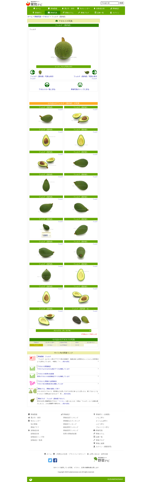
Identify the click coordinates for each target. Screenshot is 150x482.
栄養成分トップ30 (37, 437)
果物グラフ (35, 427)
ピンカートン (91, 342)
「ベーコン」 (62, 401)
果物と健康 (98, 443)
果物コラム (68, 13)
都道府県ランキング (70, 427)
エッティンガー (50, 342)
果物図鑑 (52, 8)
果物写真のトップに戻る (80, 89)
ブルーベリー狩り (102, 427)
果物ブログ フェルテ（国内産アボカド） (52, 398)
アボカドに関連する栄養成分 (47, 381)
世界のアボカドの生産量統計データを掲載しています (53, 376)
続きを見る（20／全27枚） (72, 330)
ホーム (37, 8)
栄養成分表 (99, 8)
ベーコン (49, 345)
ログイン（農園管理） (103, 446)
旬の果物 (34, 424)
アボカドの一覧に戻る (47, 89)
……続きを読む (65, 361)
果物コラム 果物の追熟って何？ (49, 389)
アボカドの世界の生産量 (46, 374)
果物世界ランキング (70, 430)
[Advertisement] (63, 97)
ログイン (114, 13)
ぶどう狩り (100, 424)
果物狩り (37, 13)
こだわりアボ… (63, 342)
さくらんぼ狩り (102, 421)
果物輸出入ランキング (71, 421)
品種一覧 (99, 13)
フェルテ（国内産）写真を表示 (41, 76)
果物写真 (52, 13)
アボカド (46, 17)
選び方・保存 (68, 8)
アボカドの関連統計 (44, 366)
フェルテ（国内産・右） (81, 309)
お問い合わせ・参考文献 (97, 454)
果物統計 (114, 8)
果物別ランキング (70, 424)
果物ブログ (83, 13)
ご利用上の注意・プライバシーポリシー (69, 454)
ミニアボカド (63, 345)
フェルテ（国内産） (46, 107)
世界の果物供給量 (70, 434)
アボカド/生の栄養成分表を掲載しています (50, 384)
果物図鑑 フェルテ (44, 356)
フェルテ (33, 78)
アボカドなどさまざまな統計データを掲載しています (53, 369)
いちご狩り (100, 417)
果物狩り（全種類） (102, 414)
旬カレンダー (83, 8)
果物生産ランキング (70, 417)
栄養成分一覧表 (36, 440)
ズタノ (77, 342)
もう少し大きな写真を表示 (63, 66)
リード (77, 345)
